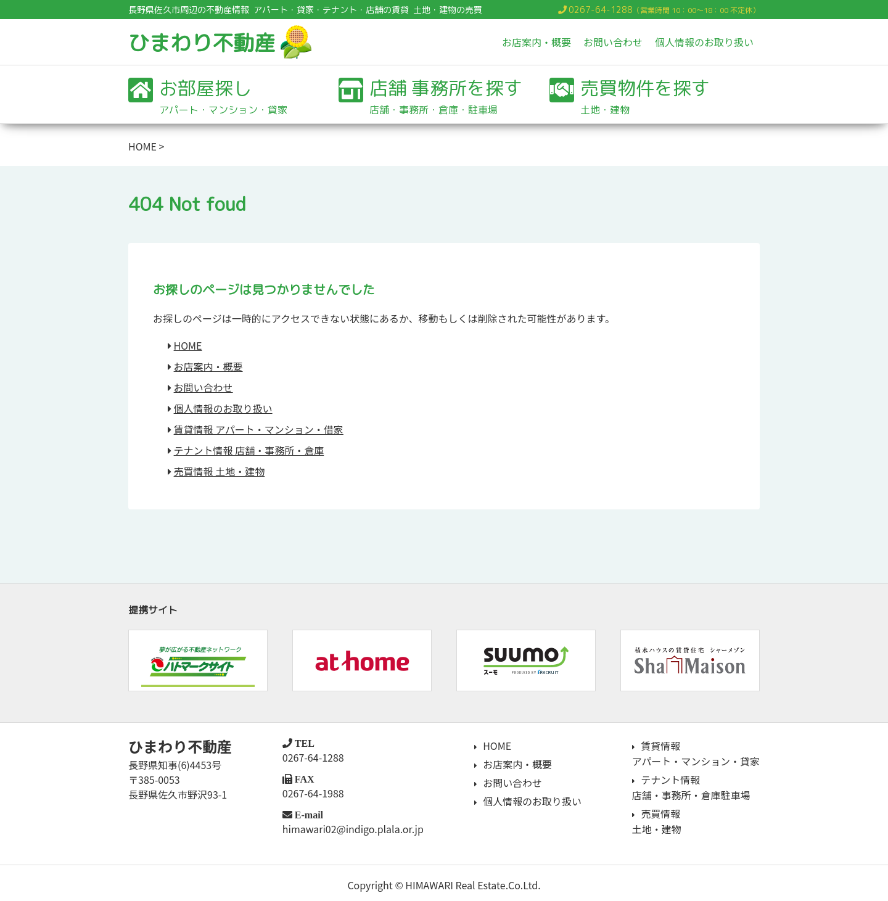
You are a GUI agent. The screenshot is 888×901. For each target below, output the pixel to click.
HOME (142, 146)
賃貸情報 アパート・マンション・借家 (258, 429)
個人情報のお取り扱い (704, 42)
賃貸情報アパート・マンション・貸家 (695, 753)
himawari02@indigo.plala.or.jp (352, 828)
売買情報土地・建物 (656, 818)
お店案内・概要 (536, 42)
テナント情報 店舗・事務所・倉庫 (249, 450)
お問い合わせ (613, 42)
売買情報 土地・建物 (219, 471)
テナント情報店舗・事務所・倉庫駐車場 (690, 785)
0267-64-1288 (601, 9)
